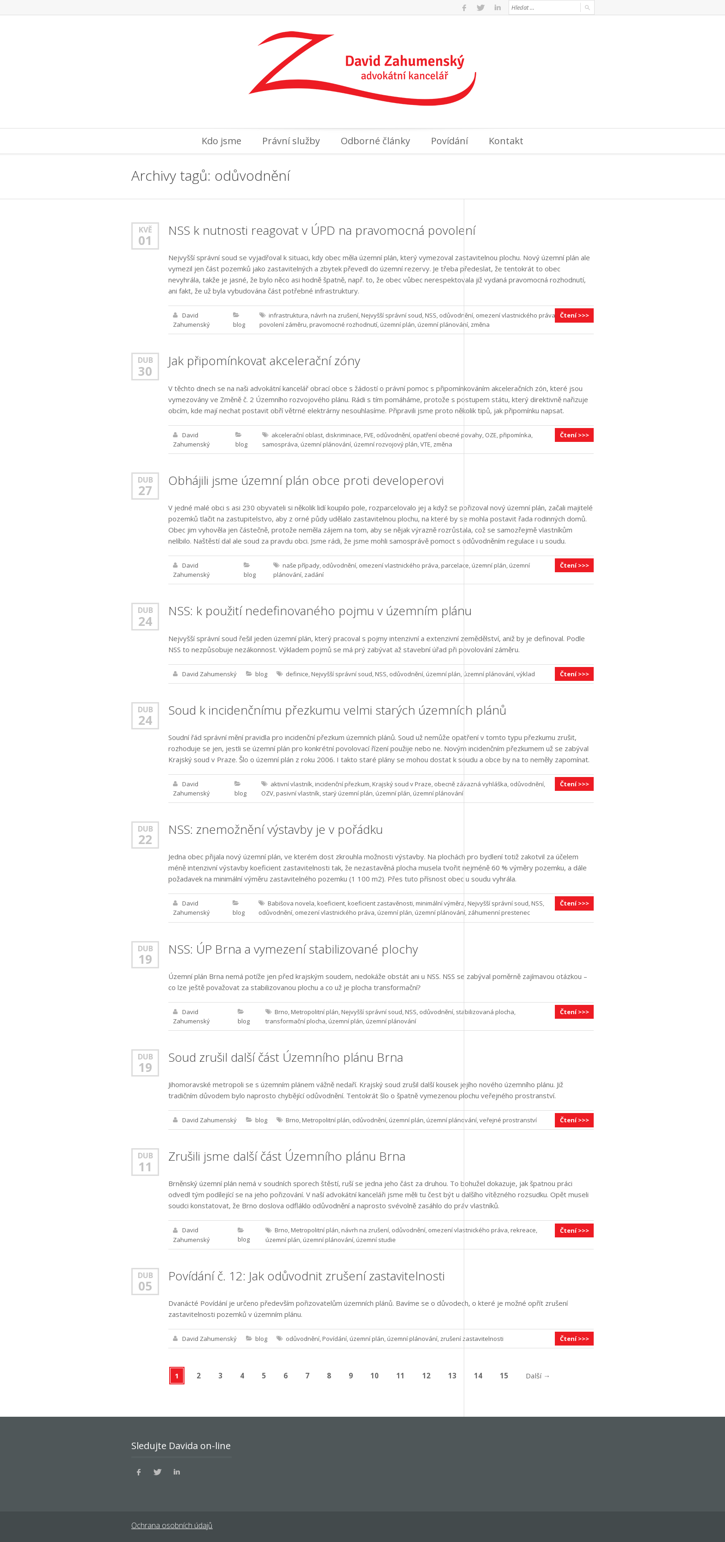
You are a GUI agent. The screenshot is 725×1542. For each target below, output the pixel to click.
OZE (491, 434)
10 (375, 1373)
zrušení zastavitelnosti (472, 1337)
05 (145, 1284)
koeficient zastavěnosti (380, 902)
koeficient (331, 902)
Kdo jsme (221, 141)
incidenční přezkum (342, 783)
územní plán (397, 324)
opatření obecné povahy (447, 434)
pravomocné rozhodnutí (343, 324)
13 (453, 1373)
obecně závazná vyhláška (470, 783)
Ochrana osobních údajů (171, 1523)
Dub (145, 360)
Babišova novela (291, 902)
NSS (430, 315)
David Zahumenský (209, 673)
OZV (267, 792)
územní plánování (443, 324)
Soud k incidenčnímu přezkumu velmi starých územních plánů (337, 709)
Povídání (449, 141)
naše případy (301, 565)
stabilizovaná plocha (485, 1010)
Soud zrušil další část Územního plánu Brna (285, 1055)
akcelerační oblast (297, 434)
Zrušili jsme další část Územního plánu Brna (287, 1154)
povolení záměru (283, 324)
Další (538, 1373)
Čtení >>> (574, 315)
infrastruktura (288, 315)
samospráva (280, 444)
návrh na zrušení (334, 315)
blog (239, 324)
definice (297, 673)
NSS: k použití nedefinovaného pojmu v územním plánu (320, 610)
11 (145, 1165)
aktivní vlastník (291, 783)
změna (480, 324)
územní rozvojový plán (386, 444)
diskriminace (343, 434)
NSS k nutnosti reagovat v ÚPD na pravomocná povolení (321, 230)
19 (145, 958)
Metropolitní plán (314, 1010)
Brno (281, 1010)
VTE (425, 444)
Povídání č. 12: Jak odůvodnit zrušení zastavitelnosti (306, 1274)
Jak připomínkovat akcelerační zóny (264, 360)
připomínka (515, 434)
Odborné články (375, 141)
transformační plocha (295, 1020)
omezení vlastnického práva (515, 315)
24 (145, 620)
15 (504, 1373)
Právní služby (291, 141)
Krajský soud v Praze (401, 783)
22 (145, 838)
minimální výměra (440, 902)
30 (145, 371)
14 (478, 1373)
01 (145, 240)
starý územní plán (347, 792)
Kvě (145, 229)
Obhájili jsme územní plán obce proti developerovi (306, 479)
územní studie (376, 1238)
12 (427, 1373)
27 (145, 490)
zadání (314, 574)
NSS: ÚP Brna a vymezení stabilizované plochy (293, 947)
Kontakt (506, 141)
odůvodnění (456, 315)
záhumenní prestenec (499, 911)
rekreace (523, 1228)
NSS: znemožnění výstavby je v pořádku (275, 828)
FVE (369, 434)
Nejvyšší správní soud (391, 315)
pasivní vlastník (297, 792)
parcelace (455, 565)
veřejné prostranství (508, 1118)
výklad (525, 673)
